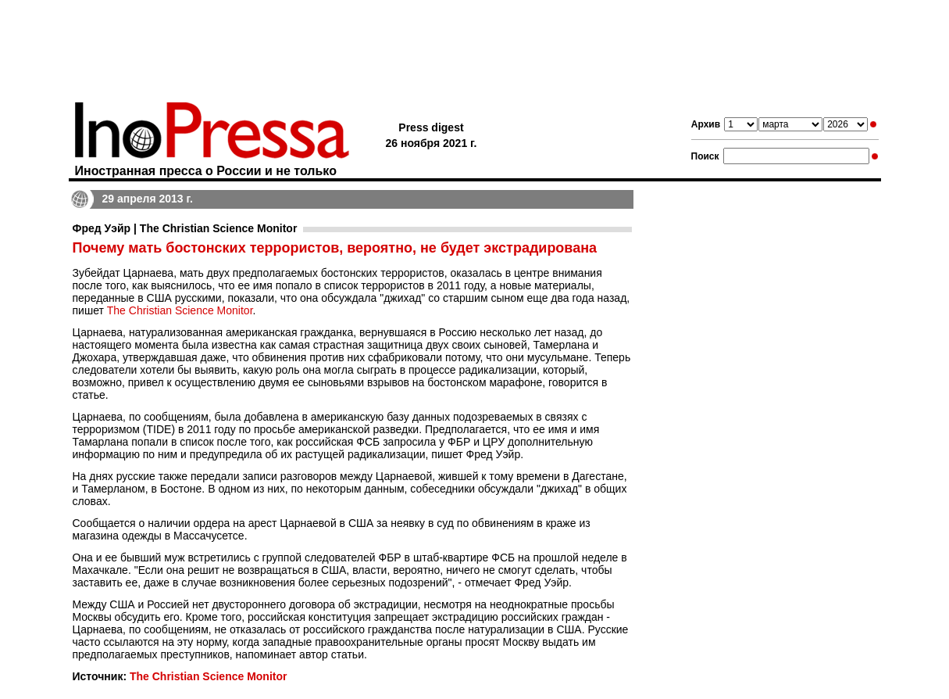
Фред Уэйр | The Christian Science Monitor (185, 228)
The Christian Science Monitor (180, 310)
